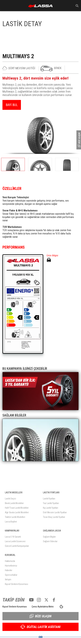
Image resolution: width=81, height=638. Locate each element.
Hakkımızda (10, 561)
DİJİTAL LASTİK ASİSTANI (40, 627)
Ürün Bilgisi (52, 255)
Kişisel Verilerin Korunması (16, 584)
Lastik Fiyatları (49, 498)
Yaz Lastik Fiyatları (51, 503)
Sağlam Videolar (50, 541)
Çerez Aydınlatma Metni (43, 606)
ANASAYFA (40, 6)
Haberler (8, 570)
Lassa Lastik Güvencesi (15, 541)
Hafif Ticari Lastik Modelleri (17, 507)
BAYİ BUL (12, 105)
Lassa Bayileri (11, 521)
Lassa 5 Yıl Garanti (13, 536)
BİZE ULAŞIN (40, 616)
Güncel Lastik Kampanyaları (17, 546)
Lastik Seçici (10, 498)
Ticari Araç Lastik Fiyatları (54, 517)
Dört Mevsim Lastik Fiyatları (55, 512)
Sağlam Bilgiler (49, 536)
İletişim (8, 579)
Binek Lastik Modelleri (14, 503)
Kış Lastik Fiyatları (50, 507)
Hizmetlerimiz (11, 565)
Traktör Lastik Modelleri (15, 517)
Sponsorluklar (11, 575)
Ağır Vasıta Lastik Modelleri (17, 512)
